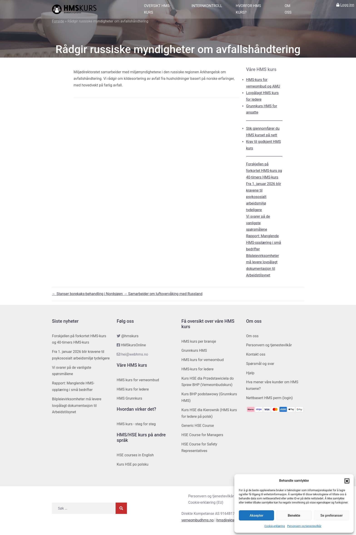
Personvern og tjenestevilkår (304, 526)
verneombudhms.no (197, 520)
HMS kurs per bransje (198, 341)
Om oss (288, 9)
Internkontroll (206, 6)
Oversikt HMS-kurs (157, 9)
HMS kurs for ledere (133, 389)
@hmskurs (129, 336)
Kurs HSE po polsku (132, 464)
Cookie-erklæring (275, 526)
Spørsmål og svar (260, 364)
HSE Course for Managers (202, 435)
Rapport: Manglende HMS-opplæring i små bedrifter (263, 242)
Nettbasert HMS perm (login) (269, 398)
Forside (58, 21)
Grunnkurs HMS (194, 350)
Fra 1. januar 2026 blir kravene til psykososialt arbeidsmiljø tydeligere (263, 197)
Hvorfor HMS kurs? (248, 9)
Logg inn (347, 5)
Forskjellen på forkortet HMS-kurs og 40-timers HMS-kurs (264, 170)
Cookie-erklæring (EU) (205, 502)
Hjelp (250, 373)
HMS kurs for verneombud (138, 380)
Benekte (294, 515)
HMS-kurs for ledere (197, 369)
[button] (347, 481)
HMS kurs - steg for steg (136, 424)
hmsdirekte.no (228, 520)
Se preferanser (331, 515)
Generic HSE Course (197, 425)
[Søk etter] (84, 508)
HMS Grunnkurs (129, 398)
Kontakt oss (255, 354)
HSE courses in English (135, 455)
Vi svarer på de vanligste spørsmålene (258, 223)
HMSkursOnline (133, 345)
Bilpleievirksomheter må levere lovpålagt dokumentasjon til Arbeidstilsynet (76, 405)
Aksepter (256, 515)
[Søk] (121, 508)
